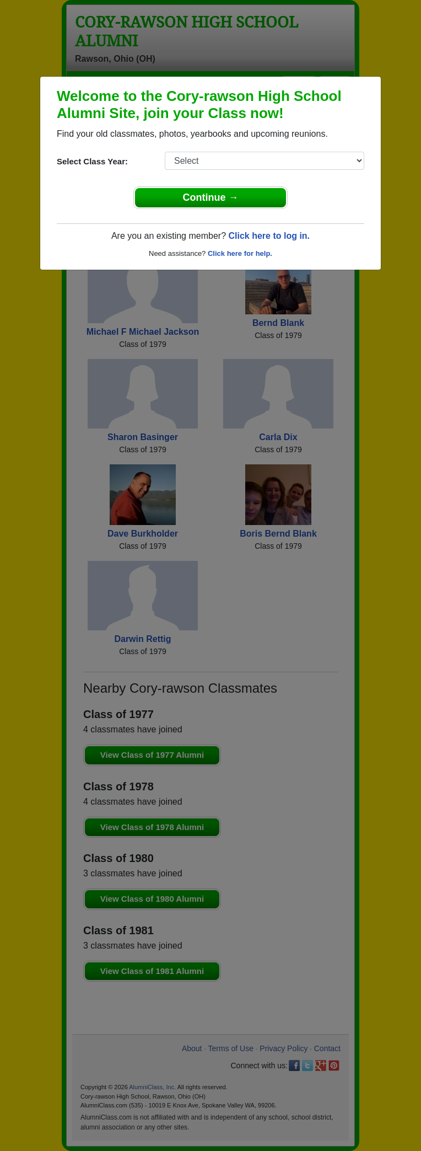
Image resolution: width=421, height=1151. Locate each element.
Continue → (211, 197)
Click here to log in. (269, 235)
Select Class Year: (92, 161)
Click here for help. (240, 253)
